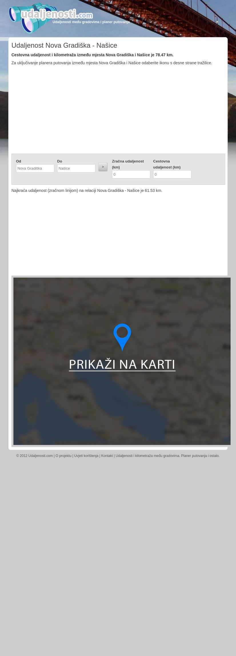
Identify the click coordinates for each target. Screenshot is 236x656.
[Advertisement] (118, 111)
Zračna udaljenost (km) (128, 164)
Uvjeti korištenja (86, 456)
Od (18, 161)
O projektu (63, 456)
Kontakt (107, 456)
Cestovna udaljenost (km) (167, 164)
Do (59, 161)
